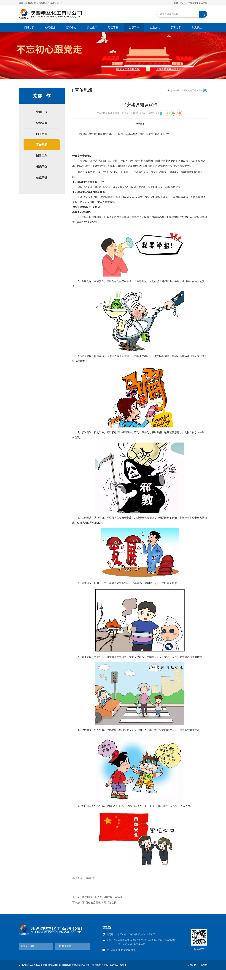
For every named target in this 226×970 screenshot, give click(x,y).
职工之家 (41, 134)
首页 (183, 90)
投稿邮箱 (202, 2)
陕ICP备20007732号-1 (115, 965)
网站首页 (29, 27)
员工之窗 (176, 27)
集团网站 (178, 2)
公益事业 (41, 177)
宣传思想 (41, 144)
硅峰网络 (202, 965)
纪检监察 (41, 123)
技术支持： (192, 965)
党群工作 (134, 27)
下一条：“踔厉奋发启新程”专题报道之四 (94, 902)
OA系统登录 (190, 2)
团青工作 (41, 155)
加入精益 (197, 27)
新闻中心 (71, 27)
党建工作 (41, 112)
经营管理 (113, 27)
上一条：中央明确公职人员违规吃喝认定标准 (97, 897)
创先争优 (41, 166)
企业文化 (155, 27)
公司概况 (50, 27)
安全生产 (92, 27)
